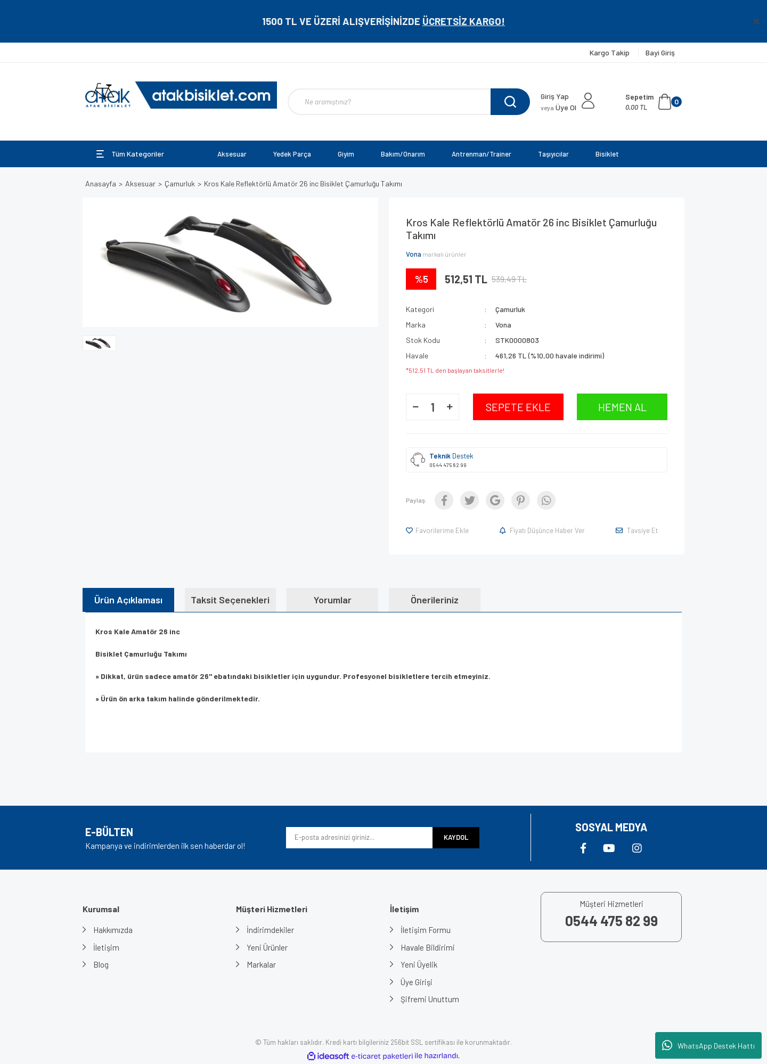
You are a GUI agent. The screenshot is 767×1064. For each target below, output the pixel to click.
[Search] (409, 101)
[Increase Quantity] (449, 407)
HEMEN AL (622, 406)
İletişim (106, 947)
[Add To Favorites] (438, 530)
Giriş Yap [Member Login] (555, 96)
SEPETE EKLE (518, 406)
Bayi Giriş (660, 52)
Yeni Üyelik (419, 964)
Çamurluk (510, 309)
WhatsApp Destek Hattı (708, 1045)
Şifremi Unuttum (430, 999)
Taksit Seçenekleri (230, 599)
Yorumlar (333, 599)
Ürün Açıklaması (128, 599)
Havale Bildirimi (428, 947)
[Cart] (653, 101)
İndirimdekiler (270, 930)
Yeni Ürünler (267, 947)
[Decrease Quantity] (415, 407)
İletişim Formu (426, 930)
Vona (413, 254)
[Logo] (181, 95)
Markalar (261, 964)
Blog (101, 964)
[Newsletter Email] (359, 837)
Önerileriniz (435, 599)
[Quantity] (432, 407)
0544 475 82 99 (448, 465)
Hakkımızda (113, 930)
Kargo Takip (610, 52)
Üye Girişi (417, 982)
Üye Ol (558, 107)
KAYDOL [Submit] (456, 837)
